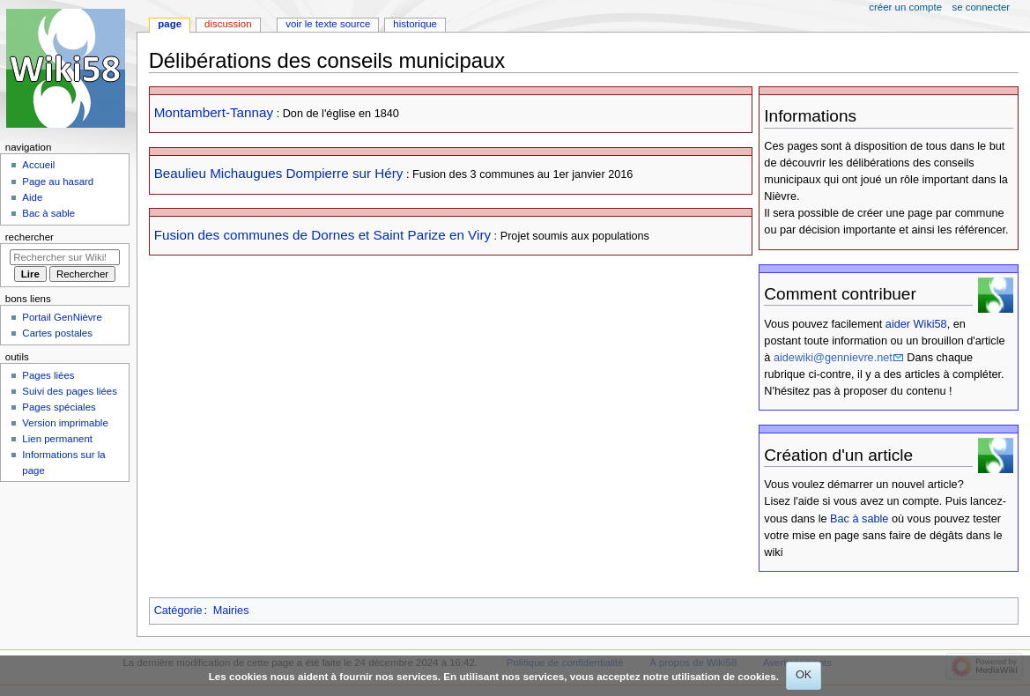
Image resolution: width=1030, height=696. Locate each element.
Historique (415, 24)
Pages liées (48, 375)
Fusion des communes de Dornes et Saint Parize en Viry (322, 234)
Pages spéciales (58, 407)
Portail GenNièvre (61, 317)
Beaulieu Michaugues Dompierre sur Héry (279, 173)
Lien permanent (57, 438)
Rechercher (29, 237)
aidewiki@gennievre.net (833, 358)
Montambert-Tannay (213, 112)
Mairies (231, 610)
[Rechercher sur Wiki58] (65, 257)
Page (170, 24)
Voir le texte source (327, 24)
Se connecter (981, 7)
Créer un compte (905, 7)
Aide (32, 197)
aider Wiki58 (916, 324)
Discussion (227, 24)
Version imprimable (64, 423)
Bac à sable (859, 519)
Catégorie (178, 610)
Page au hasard (57, 181)
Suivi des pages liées (69, 391)
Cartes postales (57, 333)
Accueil (38, 164)
